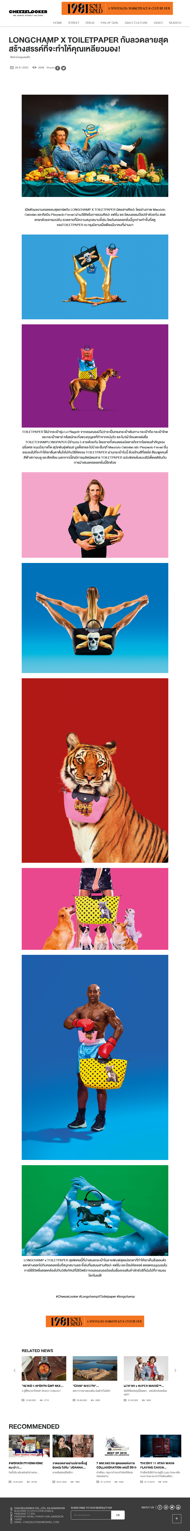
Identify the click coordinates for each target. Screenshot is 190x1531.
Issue (90, 22)
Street (73, 22)
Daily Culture (136, 22)
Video (158, 22)
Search (175, 22)
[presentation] (14, 1371)
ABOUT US (147, 1507)
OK (118, 1515)
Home (57, 22)
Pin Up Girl (110, 22)
